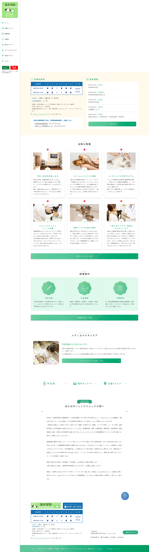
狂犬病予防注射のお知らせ (96, 93)
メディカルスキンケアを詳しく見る (91, 361)
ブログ (100, 549)
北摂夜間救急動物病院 (41, 123)
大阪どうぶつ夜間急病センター (44, 126)
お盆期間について (95, 108)
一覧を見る (112, 124)
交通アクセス (92, 549)
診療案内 (50, 549)
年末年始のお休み (95, 101)
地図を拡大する (131, 532)
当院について (42, 549)
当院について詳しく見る (84, 256)
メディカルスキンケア (42, 114)
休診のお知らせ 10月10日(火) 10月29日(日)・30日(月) (106, 116)
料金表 (57, 549)
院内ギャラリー (65, 549)
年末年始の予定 (95, 86)
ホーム (34, 549)
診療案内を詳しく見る (84, 317)
